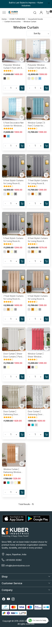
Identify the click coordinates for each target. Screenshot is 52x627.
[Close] (49, 3)
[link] (34, 12)
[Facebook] (4, 599)
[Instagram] (13, 599)
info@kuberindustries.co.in (18, 565)
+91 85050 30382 (14, 560)
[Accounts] (41, 12)
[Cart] (22, 88)
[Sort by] (38, 33)
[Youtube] (8, 599)
